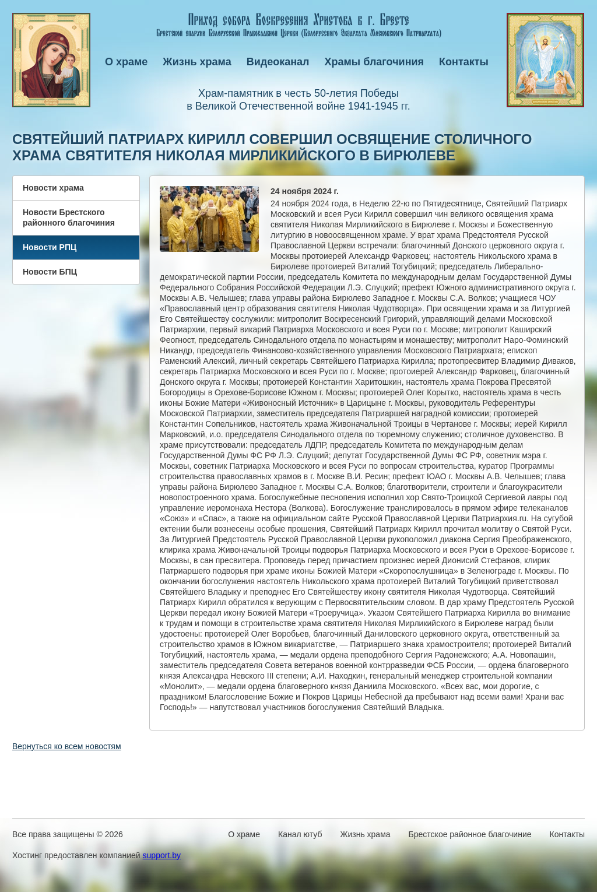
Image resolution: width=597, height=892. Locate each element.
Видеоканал (278, 62)
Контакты (464, 62)
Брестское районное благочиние (470, 834)
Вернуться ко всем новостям (66, 746)
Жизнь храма (197, 62)
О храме (126, 62)
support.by (162, 855)
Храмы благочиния (374, 62)
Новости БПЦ (50, 271)
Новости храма (53, 187)
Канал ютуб (300, 834)
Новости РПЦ (49, 247)
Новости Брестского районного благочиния (69, 217)
